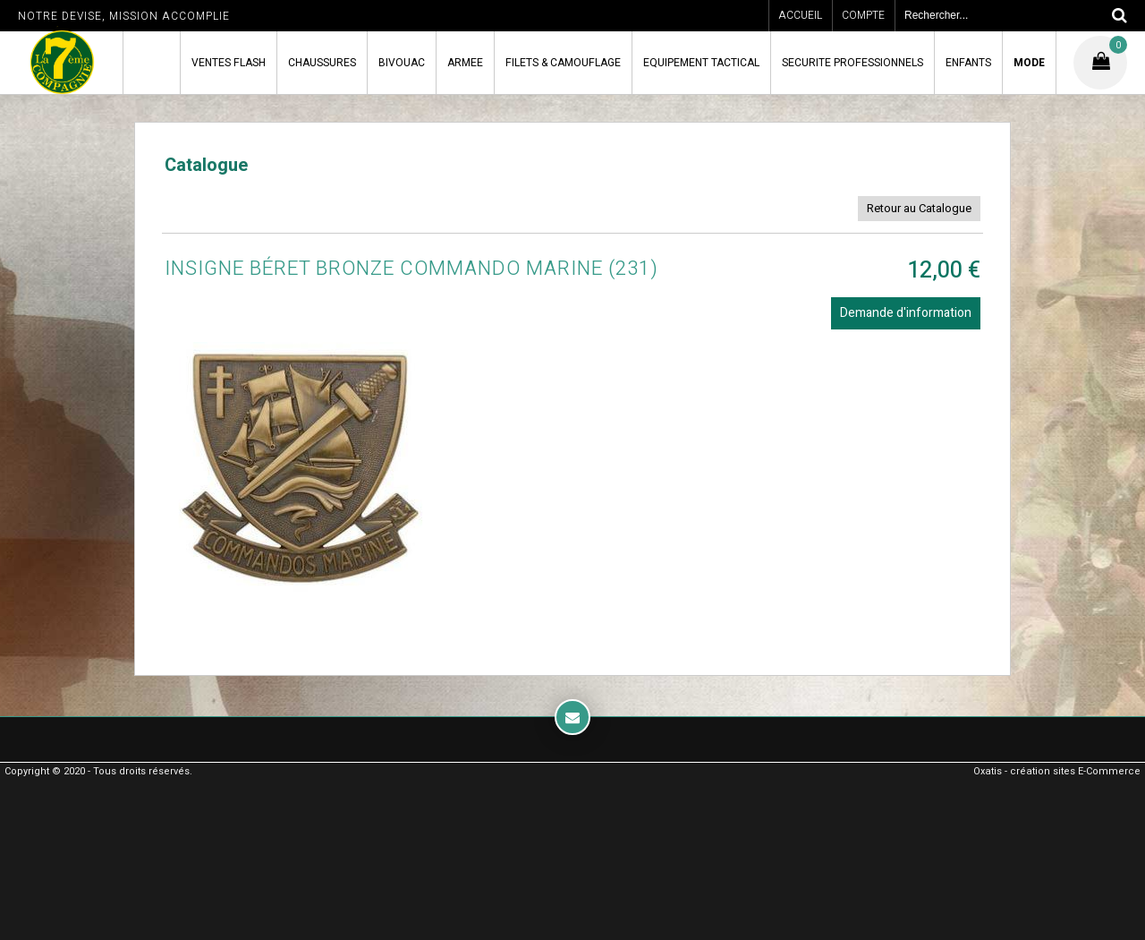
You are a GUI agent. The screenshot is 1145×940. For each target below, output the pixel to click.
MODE (1029, 63)
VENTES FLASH (228, 63)
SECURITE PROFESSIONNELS (852, 63)
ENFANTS (968, 63)
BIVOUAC (401, 63)
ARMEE (465, 63)
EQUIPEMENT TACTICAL (701, 63)
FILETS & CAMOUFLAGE (563, 63)
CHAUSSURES (322, 63)
